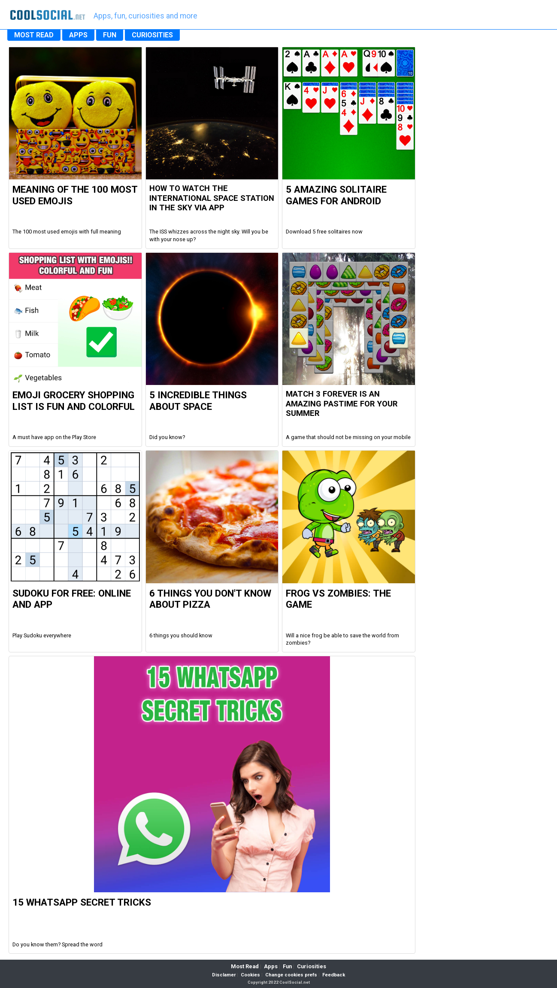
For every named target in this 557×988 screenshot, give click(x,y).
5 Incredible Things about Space (198, 400)
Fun (287, 966)
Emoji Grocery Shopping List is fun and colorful (73, 400)
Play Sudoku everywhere (41, 635)
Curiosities (311, 966)
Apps (271, 966)
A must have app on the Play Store (54, 437)
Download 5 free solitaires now (324, 231)
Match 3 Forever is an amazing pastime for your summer (342, 403)
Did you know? (167, 437)
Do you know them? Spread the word (57, 944)
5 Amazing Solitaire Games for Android (336, 195)
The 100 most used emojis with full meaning (66, 231)
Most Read (245, 966)
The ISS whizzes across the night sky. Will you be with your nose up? (208, 235)
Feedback (333, 975)
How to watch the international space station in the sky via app (211, 198)
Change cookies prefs (291, 975)
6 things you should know (180, 635)
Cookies (250, 975)
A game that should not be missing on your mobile (348, 437)
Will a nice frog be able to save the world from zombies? (342, 639)
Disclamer (224, 975)
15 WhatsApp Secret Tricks (81, 902)
